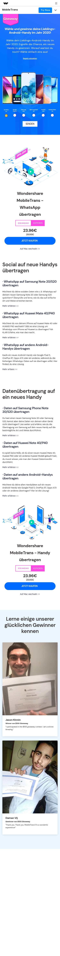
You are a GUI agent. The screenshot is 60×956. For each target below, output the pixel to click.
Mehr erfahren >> (10, 306)
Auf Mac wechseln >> (30, 248)
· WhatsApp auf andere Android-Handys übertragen (25, 347)
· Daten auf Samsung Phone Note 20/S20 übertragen (25, 410)
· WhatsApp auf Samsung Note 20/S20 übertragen (29, 283)
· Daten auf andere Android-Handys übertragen (27, 476)
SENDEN (30, 123)
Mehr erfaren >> (9, 369)
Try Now (45, 10)
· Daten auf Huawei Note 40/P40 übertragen (25, 445)
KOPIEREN (38, 223)
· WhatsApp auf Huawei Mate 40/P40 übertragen (28, 315)
